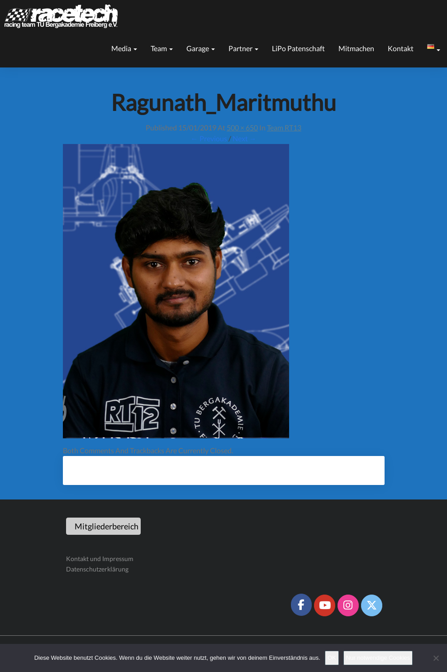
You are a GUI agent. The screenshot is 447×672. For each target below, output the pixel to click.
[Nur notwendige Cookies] (435, 657)
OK (332, 657)
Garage (200, 48)
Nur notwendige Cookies (378, 657)
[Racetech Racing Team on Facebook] (301, 604)
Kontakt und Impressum (99, 558)
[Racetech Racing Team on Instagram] (348, 605)
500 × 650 (242, 127)
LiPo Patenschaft (298, 48)
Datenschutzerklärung (97, 569)
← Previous (209, 138)
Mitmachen (356, 48)
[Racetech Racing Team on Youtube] (324, 605)
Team (162, 48)
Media (124, 48)
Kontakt (401, 48)
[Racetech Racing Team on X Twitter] (371, 605)
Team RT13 (284, 127)
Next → (245, 138)
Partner (243, 48)
